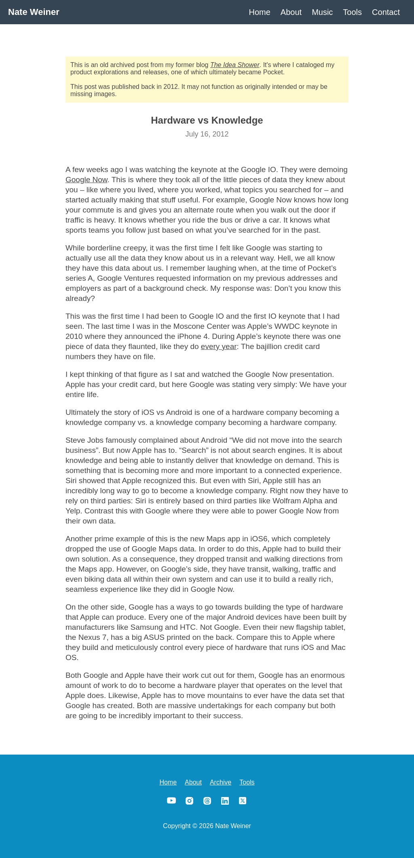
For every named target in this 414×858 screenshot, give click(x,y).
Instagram (189, 801)
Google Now (86, 179)
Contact (386, 12)
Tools (352, 12)
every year (219, 346)
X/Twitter (242, 801)
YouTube (171, 801)
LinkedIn (225, 801)
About (291, 12)
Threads (207, 801)
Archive (220, 782)
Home (259, 12)
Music (322, 12)
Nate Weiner (33, 12)
